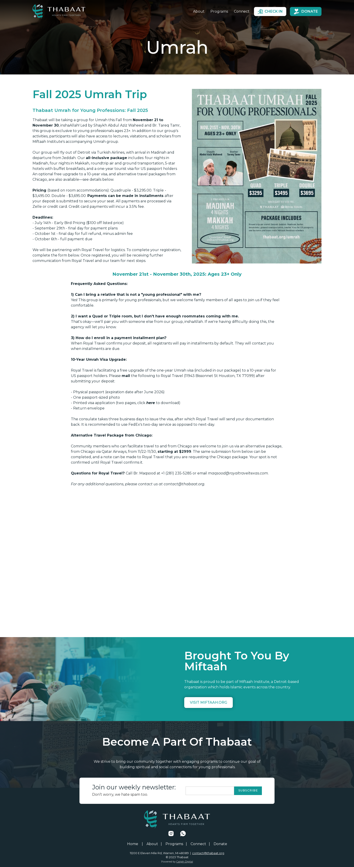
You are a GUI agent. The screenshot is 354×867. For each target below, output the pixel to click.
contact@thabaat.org (208, 853)
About (199, 11)
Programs (219, 11)
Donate (220, 844)
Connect (241, 11)
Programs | (176, 844)
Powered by (177, 861)
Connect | (200, 844)
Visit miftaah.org (208, 702)
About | (154, 844)
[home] (59, 11)
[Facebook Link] (171, 833)
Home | (135, 844)
